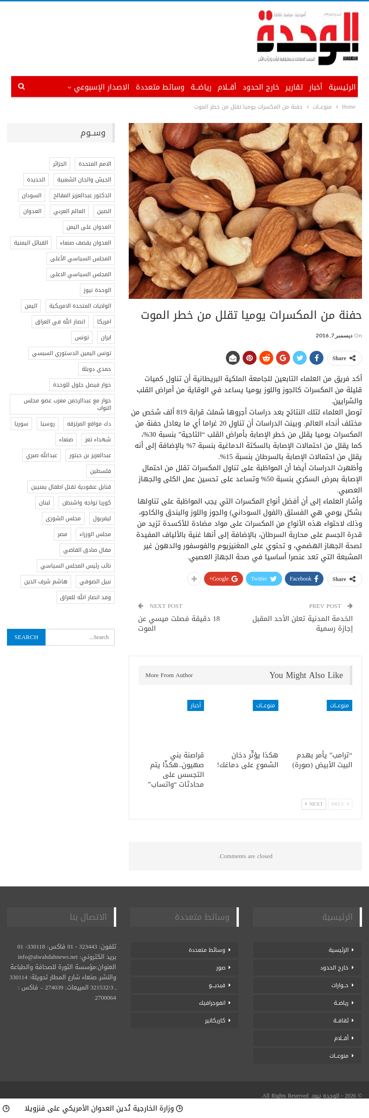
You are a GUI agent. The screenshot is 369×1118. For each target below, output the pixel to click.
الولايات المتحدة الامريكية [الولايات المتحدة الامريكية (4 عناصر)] (80, 306)
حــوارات (340, 985)
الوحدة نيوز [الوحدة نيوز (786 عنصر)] (97, 290)
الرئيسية (342, 87)
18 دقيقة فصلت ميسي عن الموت (179, 623)
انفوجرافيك (212, 1003)
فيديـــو (217, 985)
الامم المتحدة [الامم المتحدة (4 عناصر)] (95, 164)
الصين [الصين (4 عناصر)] (104, 211)
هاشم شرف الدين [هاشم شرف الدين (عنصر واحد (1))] (45, 581)
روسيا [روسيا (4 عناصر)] (47, 424)
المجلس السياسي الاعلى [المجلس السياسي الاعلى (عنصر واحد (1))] (80, 274)
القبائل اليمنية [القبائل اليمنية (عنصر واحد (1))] (31, 243)
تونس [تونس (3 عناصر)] (82, 337)
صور (220, 968)
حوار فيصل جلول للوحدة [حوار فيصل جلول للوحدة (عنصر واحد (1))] (82, 385)
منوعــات (339, 705)
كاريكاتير (215, 1020)
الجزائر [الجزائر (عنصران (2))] (59, 164)
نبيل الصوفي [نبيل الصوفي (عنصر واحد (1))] (95, 581)
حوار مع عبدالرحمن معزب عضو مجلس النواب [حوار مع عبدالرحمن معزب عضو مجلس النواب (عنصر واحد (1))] (67, 404)
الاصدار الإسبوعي (102, 87)
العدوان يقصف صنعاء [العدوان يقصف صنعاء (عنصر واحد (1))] (85, 243)
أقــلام (227, 87)
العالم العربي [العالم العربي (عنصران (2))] (69, 211)
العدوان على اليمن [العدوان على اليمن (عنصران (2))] (88, 227)
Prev (340, 804)
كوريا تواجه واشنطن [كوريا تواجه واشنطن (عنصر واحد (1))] (86, 503)
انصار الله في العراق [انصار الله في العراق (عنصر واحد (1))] (60, 322)
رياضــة (201, 87)
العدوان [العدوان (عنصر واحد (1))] (32, 211)
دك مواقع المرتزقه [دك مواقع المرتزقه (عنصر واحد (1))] (89, 424)
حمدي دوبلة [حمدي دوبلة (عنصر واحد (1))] (96, 369)
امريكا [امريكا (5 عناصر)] (104, 322)
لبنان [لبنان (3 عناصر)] (44, 503)
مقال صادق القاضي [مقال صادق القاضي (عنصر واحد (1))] (87, 550)
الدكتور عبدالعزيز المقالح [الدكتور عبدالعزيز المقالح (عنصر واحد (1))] (82, 195)
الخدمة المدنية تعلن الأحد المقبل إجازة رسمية (302, 623)
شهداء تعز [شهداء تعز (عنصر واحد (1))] (98, 439)
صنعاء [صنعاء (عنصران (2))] (66, 439)
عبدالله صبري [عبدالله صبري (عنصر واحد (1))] (41, 455)
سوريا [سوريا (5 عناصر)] (21, 424)
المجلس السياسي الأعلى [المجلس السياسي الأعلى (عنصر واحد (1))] (80, 258)
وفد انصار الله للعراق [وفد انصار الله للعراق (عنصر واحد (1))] (85, 597)
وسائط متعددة (160, 87)
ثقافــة (341, 1020)
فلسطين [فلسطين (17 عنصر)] (100, 471)
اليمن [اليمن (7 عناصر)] (31, 306)
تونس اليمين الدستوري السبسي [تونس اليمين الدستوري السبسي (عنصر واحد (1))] (71, 353)
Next (314, 804)
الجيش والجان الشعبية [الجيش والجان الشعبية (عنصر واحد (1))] (84, 179)
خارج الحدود (261, 87)
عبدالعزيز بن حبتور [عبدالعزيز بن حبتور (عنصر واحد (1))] (90, 455)
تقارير (294, 87)
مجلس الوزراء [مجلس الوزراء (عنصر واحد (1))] (95, 534)
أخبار (316, 87)
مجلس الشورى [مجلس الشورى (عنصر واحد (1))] (63, 518)
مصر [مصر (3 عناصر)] (62, 534)
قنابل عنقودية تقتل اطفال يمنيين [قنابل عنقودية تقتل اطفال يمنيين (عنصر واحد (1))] (71, 487)
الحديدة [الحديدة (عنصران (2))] (36, 179)
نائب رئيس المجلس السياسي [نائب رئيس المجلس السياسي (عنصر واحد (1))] (75, 566)
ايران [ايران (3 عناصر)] (106, 337)
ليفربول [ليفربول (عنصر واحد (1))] (102, 518)
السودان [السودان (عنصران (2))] (31, 195)
